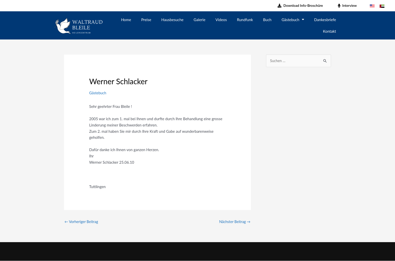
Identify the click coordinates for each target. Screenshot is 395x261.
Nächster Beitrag (234, 222)
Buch (267, 19)
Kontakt (329, 31)
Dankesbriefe (325, 19)
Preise (146, 19)
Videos (221, 19)
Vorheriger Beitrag (81, 222)
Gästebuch (293, 19)
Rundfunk (245, 19)
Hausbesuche (172, 19)
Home (126, 19)
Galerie (200, 19)
